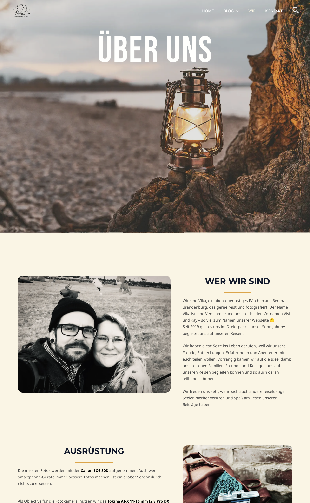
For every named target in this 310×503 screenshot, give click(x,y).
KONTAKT (275, 10)
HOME (215, 10)
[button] (241, 10)
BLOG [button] (236, 10)
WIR (254, 10)
